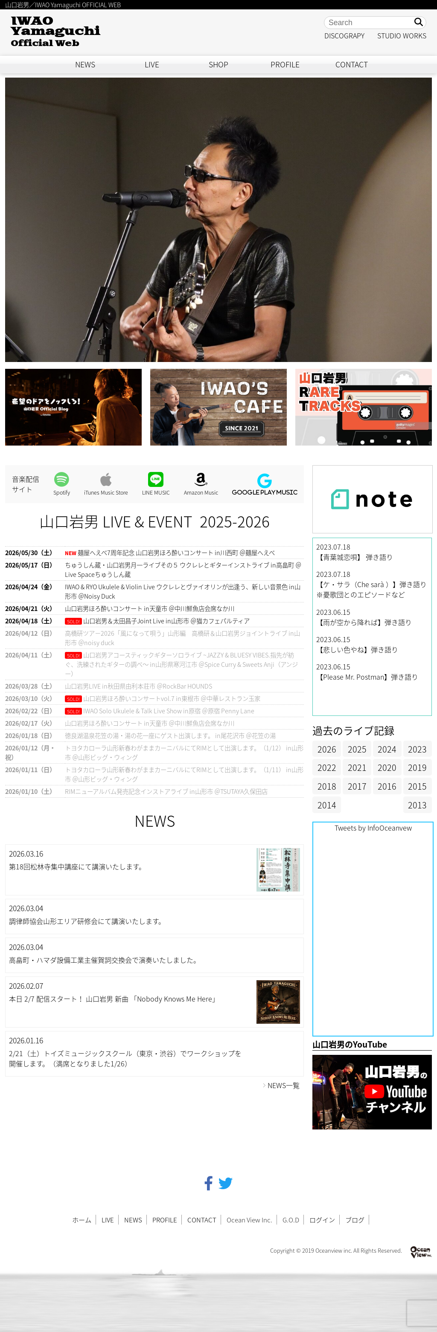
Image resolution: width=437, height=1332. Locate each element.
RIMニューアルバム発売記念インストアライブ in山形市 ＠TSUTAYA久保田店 (166, 791)
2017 (357, 786)
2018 (327, 786)
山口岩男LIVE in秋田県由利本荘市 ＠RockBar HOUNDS (138, 686)
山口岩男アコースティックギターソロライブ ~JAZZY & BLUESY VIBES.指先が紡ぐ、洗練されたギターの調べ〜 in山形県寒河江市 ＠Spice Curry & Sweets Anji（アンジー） (181, 664)
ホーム (81, 1220)
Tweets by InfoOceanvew (373, 827)
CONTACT (351, 64)
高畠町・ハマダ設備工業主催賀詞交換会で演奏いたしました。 (104, 960)
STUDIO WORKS (401, 35)
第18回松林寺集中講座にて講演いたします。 (77, 866)
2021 (357, 767)
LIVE (152, 64)
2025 (357, 749)
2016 (387, 786)
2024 (387, 749)
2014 (327, 805)
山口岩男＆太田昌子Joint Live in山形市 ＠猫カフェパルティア (166, 620)
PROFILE (285, 64)
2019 (417, 767)
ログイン (322, 1220)
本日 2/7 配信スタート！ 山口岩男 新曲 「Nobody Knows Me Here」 (114, 998)
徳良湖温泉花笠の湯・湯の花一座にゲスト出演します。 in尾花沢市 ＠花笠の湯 (170, 735)
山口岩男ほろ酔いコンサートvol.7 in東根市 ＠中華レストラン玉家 (171, 698)
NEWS (85, 64)
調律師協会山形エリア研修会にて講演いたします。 (87, 921)
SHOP (218, 64)
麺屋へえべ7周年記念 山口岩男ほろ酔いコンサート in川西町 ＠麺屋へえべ (176, 552)
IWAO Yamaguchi (55, 31)
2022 (327, 767)
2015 (417, 786)
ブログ (354, 1220)
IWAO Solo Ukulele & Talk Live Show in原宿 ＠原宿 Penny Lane (168, 710)
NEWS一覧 (284, 1085)
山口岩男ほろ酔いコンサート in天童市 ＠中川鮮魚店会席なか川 (149, 608)
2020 (387, 767)
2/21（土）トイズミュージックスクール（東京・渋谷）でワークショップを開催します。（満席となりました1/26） (125, 1058)
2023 (417, 749)
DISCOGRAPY (344, 35)
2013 (417, 805)
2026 (327, 749)
